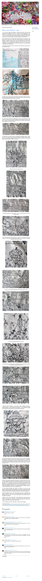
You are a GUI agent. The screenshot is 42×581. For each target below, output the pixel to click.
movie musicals (16, 505)
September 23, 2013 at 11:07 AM (10, 527)
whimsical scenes (27, 505)
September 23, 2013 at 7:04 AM (18, 522)
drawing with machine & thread (9, 504)
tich (4, 544)
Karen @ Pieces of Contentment (8, 522)
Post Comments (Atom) (9, 577)
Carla (5, 527)
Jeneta (5, 533)
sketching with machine (21, 505)
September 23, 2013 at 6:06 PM (10, 533)
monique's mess (6, 550)
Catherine (5, 511)
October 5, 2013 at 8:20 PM (9, 544)
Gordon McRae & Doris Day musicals (9, 505)
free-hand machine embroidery (17, 504)
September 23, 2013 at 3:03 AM (10, 516)
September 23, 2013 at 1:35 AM (11, 511)
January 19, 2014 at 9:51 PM (13, 550)
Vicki (5, 516)
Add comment (5, 556)
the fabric (27, 483)
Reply (5, 519)
